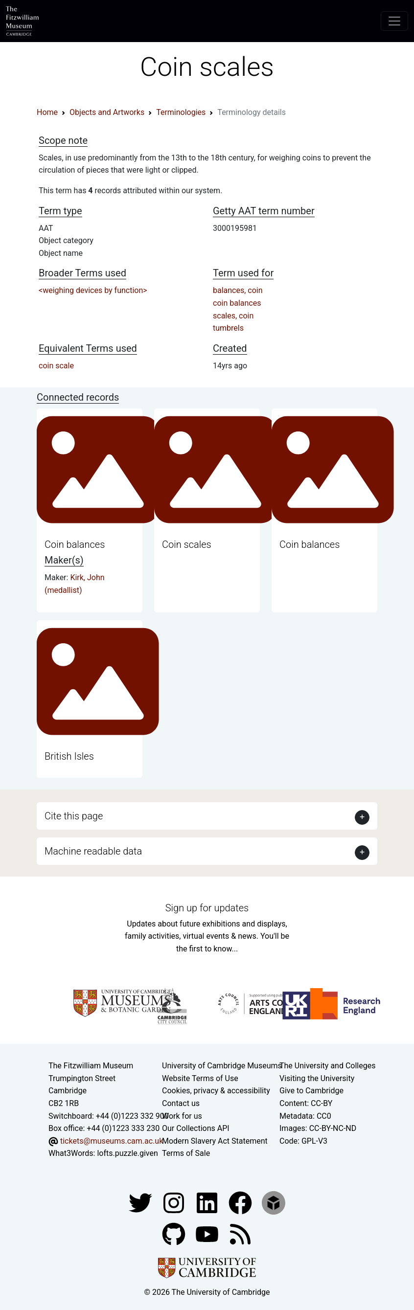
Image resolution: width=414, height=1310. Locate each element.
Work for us (182, 1116)
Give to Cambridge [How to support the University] (311, 1090)
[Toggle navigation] (394, 21)
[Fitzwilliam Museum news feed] (240, 1233)
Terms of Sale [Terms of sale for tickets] (186, 1153)
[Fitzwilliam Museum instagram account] (174, 1202)
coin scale (56, 365)
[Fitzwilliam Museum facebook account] (208, 1202)
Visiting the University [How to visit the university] (316, 1078)
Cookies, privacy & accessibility (216, 1090)
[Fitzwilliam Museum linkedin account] (241, 1202)
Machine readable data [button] (93, 851)
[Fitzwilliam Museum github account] (174, 1233)
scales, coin (233, 315)
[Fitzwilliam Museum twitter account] (141, 1202)
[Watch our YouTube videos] (208, 1233)
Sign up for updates (207, 908)
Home (47, 112)
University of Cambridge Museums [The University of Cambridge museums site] (222, 1065)
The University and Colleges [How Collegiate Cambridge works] (327, 1065)
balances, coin (238, 290)
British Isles (69, 756)
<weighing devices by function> (93, 290)
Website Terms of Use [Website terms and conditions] (200, 1078)
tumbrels (228, 328)
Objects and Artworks (106, 112)
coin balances (237, 303)
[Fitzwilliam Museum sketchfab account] (273, 1202)
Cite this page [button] (74, 816)
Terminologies (181, 112)
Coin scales (186, 544)
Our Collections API (196, 1128)
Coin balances (75, 544)
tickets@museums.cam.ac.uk (111, 1141)
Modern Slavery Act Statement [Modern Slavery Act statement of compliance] (215, 1141)
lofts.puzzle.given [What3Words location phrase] (127, 1153)
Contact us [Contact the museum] (181, 1103)
